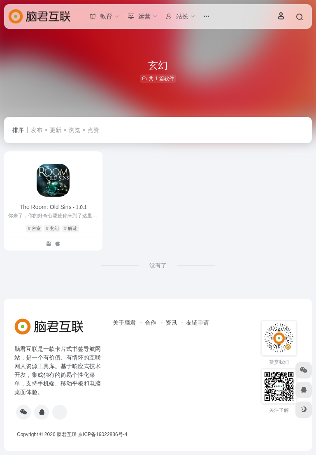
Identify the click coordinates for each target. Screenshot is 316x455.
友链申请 (197, 322)
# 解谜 (70, 228)
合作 (150, 322)
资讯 (171, 322)
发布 (36, 130)
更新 (55, 130)
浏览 (74, 130)
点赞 (93, 130)
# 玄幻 (52, 228)
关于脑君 (124, 322)
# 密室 (34, 228)
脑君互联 (67, 434)
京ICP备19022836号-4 (102, 434)
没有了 (158, 265)
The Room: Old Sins (53, 207)
